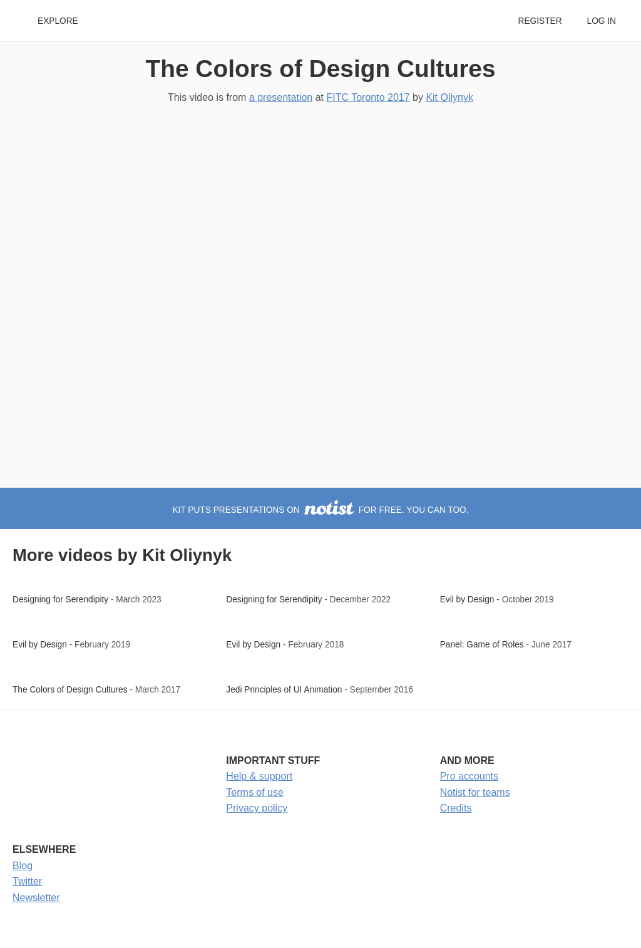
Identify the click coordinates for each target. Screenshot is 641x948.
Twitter (27, 881)
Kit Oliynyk (449, 97)
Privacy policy (256, 808)
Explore (58, 21)
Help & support (259, 776)
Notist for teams (475, 792)
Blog (23, 865)
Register (540, 21)
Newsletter (36, 897)
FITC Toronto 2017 (367, 97)
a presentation (280, 97)
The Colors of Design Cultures (321, 68)
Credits (456, 808)
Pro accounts (469, 776)
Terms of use (255, 792)
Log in (601, 21)
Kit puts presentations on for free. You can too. (320, 510)
